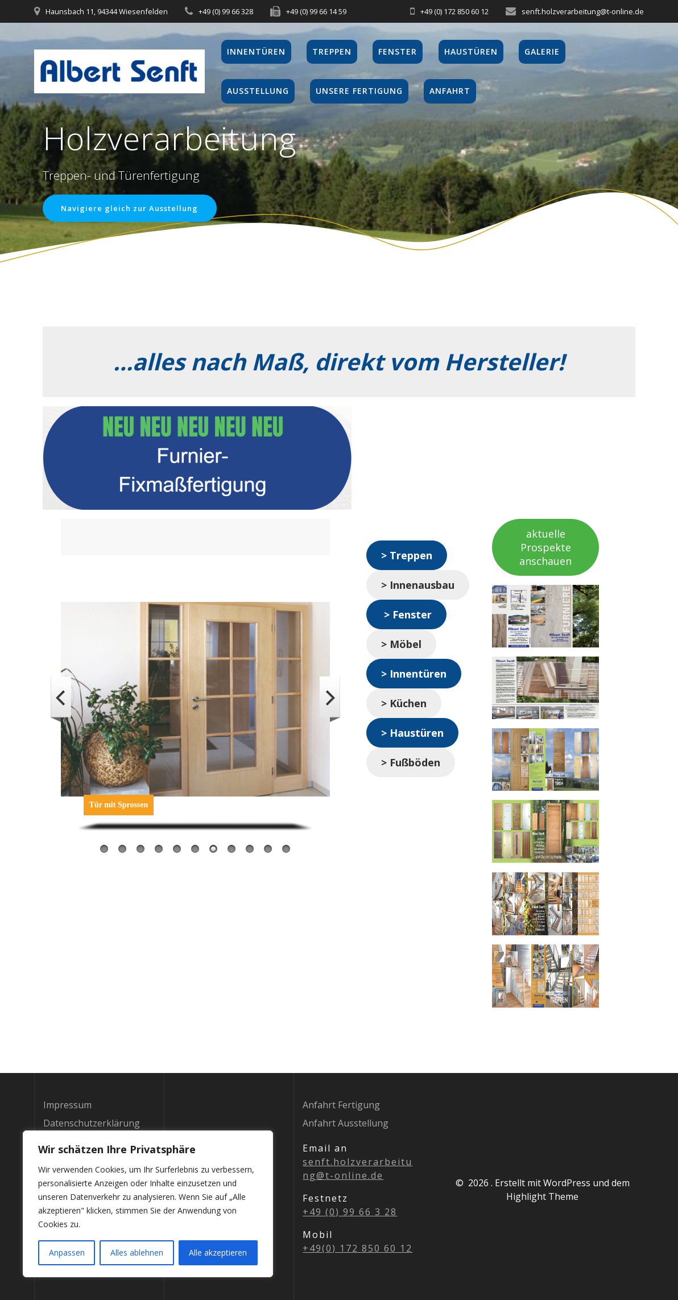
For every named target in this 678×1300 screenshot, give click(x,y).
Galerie (542, 51)
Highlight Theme (542, 1196)
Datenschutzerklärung (91, 1123)
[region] (148, 1203)
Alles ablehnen (136, 1252)
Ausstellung (258, 90)
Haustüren (471, 51)
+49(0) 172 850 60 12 (357, 1248)
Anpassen (67, 1252)
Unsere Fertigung (359, 90)
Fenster (397, 51)
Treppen (332, 51)
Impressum (67, 1105)
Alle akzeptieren (218, 1252)
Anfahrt (449, 90)
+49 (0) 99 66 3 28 (350, 1212)
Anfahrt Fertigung (341, 1105)
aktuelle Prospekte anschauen (545, 548)
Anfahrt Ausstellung (345, 1123)
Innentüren (256, 51)
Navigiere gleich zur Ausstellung (134, 208)
